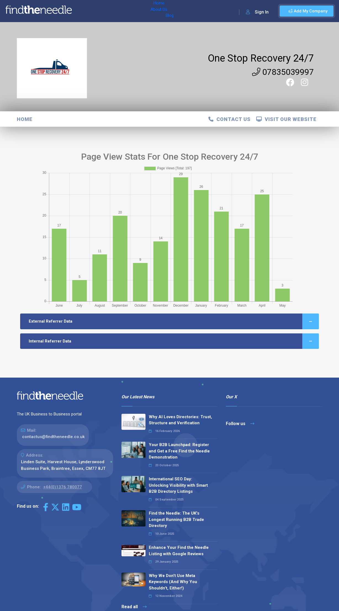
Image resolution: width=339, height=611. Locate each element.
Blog (124, 11)
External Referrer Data (174, 321)
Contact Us (229, 119)
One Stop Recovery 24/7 (261, 58)
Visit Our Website (286, 119)
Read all (134, 606)
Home (83, 11)
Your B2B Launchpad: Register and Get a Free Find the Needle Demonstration (179, 451)
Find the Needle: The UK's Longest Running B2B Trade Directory (176, 519)
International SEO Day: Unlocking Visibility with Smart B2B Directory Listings (178, 485)
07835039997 (283, 72)
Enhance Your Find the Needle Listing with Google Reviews (179, 550)
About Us (104, 11)
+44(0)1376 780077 (62, 486)
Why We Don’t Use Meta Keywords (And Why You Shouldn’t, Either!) (173, 582)
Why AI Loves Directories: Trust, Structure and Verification (180, 420)
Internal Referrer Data (174, 341)
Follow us (240, 423)
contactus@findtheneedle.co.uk (53, 436)
